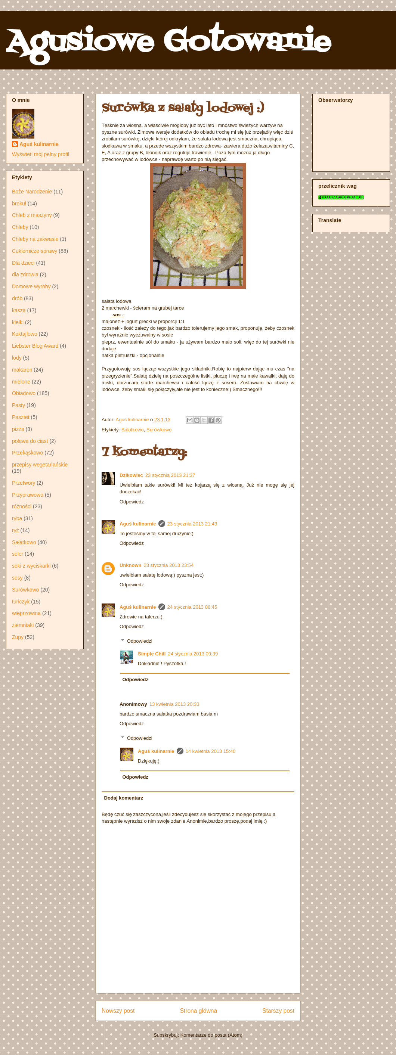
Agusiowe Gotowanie (168, 42)
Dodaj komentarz (123, 798)
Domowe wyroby (31, 286)
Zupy (18, 637)
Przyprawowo (27, 495)
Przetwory (23, 483)
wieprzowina (26, 613)
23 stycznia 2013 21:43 (192, 524)
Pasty (18, 405)
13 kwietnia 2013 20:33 (174, 704)
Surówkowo (158, 429)
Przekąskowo (27, 453)
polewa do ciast (30, 441)
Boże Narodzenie (32, 192)
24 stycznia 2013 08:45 (192, 607)
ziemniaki (23, 625)
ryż (15, 530)
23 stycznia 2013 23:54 (169, 565)
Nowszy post (118, 1011)
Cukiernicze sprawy (34, 251)
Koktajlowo (24, 334)
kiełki (18, 322)
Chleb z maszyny (32, 215)
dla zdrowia (25, 274)
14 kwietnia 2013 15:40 (211, 751)
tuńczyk (21, 602)
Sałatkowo (132, 429)
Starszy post (278, 1011)
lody (17, 358)
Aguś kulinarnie (138, 524)
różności (21, 506)
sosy (17, 578)
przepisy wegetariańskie (40, 465)
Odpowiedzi (139, 641)
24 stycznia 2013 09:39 (193, 654)
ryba (17, 518)
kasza (19, 310)
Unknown (131, 565)
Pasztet (21, 417)
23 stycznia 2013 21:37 (170, 475)
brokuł (19, 204)
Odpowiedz (132, 502)
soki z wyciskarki (31, 566)
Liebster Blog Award (35, 346)
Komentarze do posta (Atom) (211, 1035)
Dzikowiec (131, 475)
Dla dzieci (23, 263)
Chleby (20, 227)
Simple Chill (151, 654)
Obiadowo (23, 393)
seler (17, 554)
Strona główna (198, 1011)
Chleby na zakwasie (35, 239)
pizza (18, 429)
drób (17, 298)
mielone (21, 382)
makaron (22, 370)
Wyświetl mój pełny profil (40, 154)
